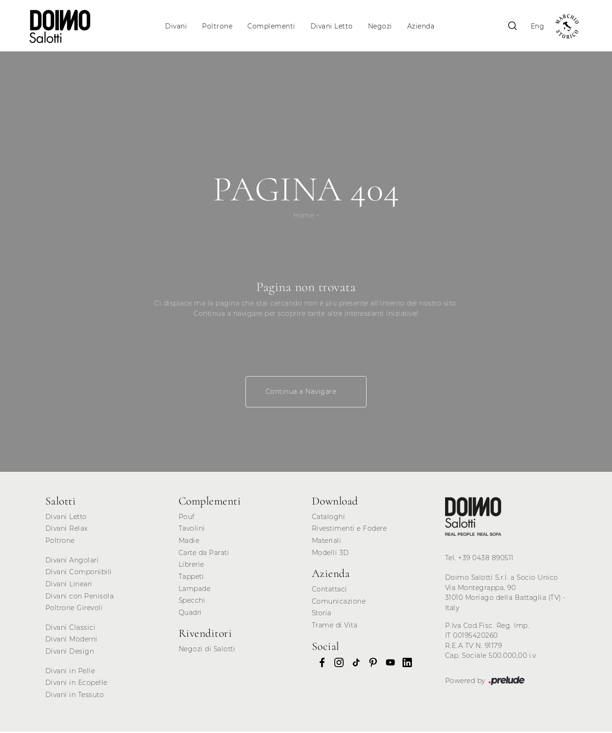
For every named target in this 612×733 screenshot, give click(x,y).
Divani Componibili (78, 573)
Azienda (421, 26)
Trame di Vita (335, 626)
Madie (189, 542)
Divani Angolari (72, 561)
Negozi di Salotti (207, 650)
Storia (321, 614)
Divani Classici (70, 629)
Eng (536, 26)
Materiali (327, 542)
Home (303, 217)
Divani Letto (331, 26)
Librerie (191, 566)
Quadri (190, 614)
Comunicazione (339, 602)
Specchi (192, 602)
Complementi (272, 26)
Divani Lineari (69, 585)
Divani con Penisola (79, 597)
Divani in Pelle (70, 672)
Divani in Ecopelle (76, 684)
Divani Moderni (71, 640)
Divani (176, 26)
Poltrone (217, 26)
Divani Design (69, 652)
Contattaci (329, 590)
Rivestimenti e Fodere (349, 530)
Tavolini (192, 530)
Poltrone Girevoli (74, 609)
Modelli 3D (330, 554)
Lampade (195, 589)
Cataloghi (329, 518)
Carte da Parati (204, 554)
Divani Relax (66, 530)
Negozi (380, 26)
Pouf (186, 518)
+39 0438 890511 (486, 559)
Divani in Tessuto (74, 696)
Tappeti (191, 578)
